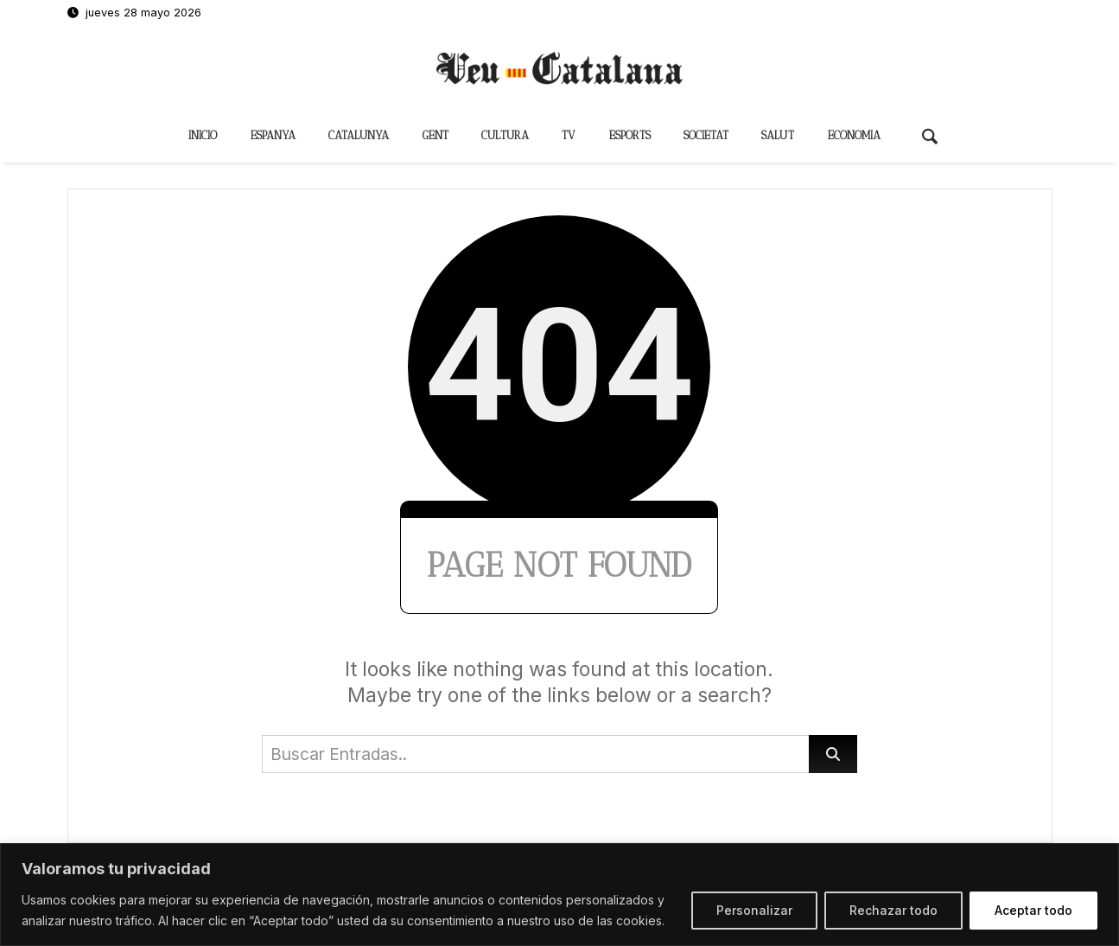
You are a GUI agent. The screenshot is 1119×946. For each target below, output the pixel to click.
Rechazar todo (893, 910)
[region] (559, 894)
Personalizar (754, 910)
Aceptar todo (1033, 910)
